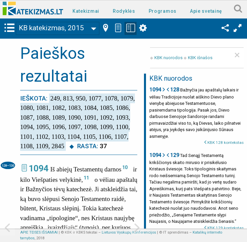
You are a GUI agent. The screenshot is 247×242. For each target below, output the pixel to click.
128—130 (8, 165)
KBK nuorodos (168, 57)
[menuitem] (87, 10)
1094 (39, 168)
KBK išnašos (200, 57)
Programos (163, 11)
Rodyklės (124, 11)
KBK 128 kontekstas (225, 142)
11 (86, 177)
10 (125, 167)
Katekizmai (85, 11)
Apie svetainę (206, 11)
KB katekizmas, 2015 (51, 28)
